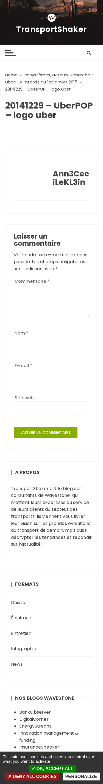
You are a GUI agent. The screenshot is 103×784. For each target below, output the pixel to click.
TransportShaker (51, 29)
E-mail (23, 365)
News (17, 664)
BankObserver (35, 712)
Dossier (19, 602)
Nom (22, 333)
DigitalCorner (34, 719)
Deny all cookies (32, 776)
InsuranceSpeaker (39, 747)
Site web (24, 398)
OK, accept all (53, 768)
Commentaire (32, 281)
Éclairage (21, 618)
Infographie (24, 648)
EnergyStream (35, 726)
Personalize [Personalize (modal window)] (81, 776)
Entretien (21, 633)
